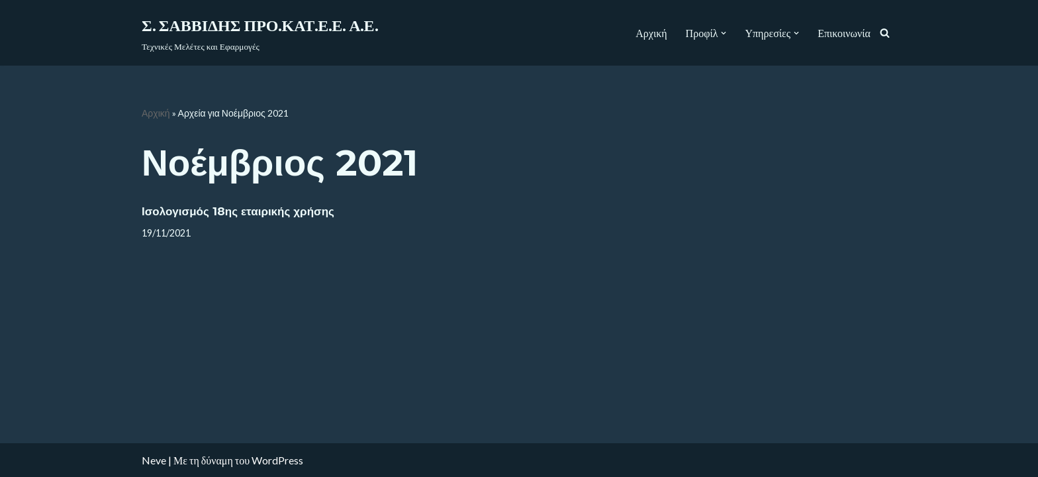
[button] (723, 33)
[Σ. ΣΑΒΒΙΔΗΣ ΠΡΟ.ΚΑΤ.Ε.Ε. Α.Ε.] (260, 33)
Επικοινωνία (844, 32)
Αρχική (651, 32)
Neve (154, 460)
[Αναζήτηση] (885, 33)
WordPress (277, 460)
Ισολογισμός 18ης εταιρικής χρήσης (238, 211)
